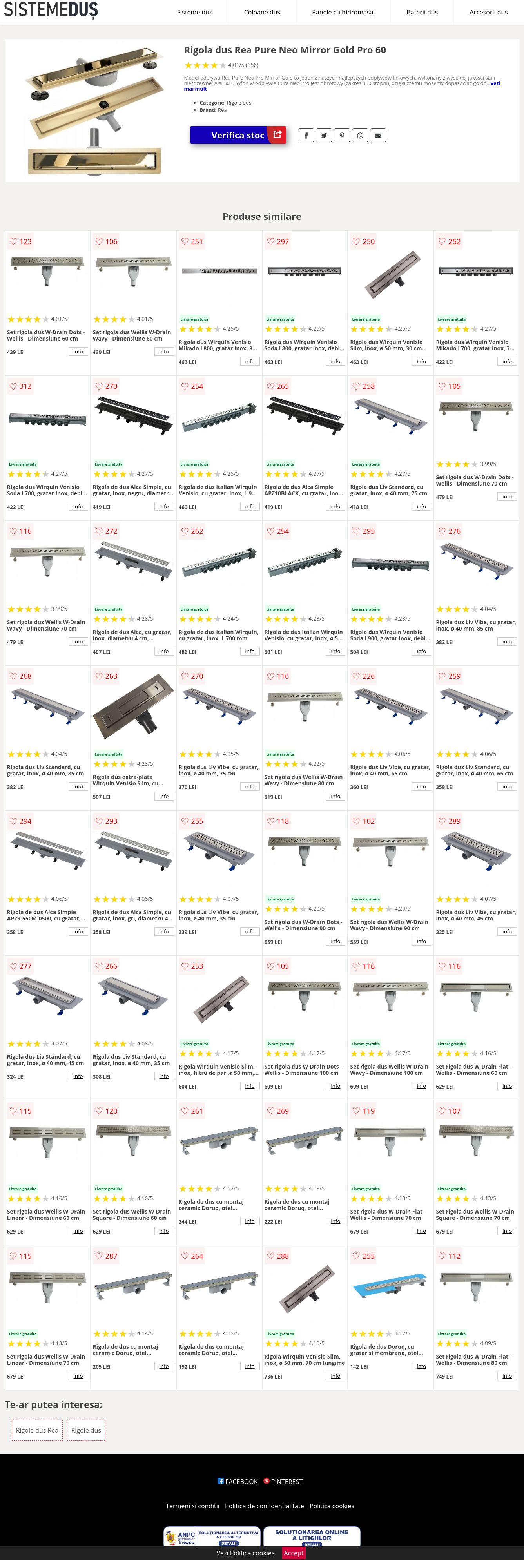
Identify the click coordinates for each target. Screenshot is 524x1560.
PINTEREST (283, 1481)
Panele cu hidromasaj (343, 12)
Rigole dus (86, 1430)
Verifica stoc (249, 135)
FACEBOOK (238, 1481)
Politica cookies (332, 1506)
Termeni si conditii (192, 1506)
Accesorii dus (489, 12)
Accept (294, 1553)
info (78, 351)
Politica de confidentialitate (264, 1506)
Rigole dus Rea (37, 1430)
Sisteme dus (194, 12)
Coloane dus (262, 12)
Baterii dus (422, 12)
